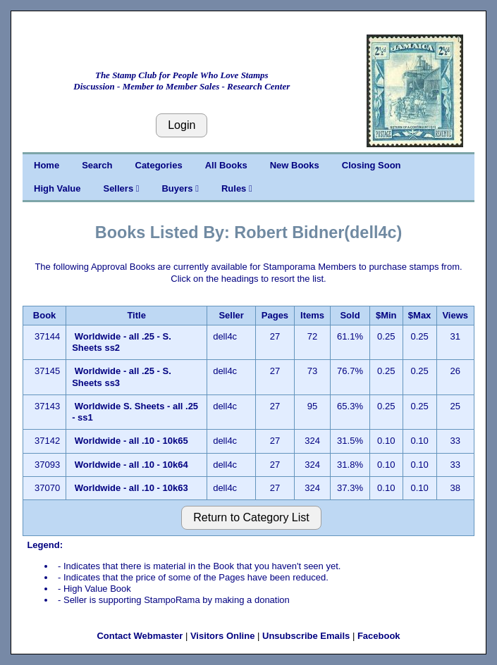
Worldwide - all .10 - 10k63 (131, 488)
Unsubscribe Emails (306, 635)
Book (44, 315)
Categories (159, 165)
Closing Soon (371, 165)
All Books (226, 165)
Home (46, 165)
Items (312, 315)
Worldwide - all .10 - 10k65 (131, 440)
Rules (236, 188)
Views (455, 315)
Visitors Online (222, 635)
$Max (419, 315)
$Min (386, 315)
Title (136, 315)
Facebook (378, 635)
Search (97, 165)
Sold (350, 315)
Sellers (121, 188)
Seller (231, 315)
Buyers (179, 188)
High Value (57, 188)
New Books (294, 165)
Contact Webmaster (140, 635)
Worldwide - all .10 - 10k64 (131, 464)
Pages (275, 315)
